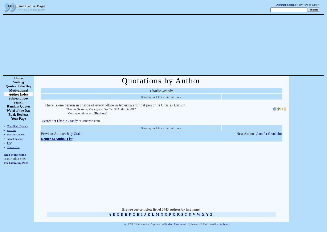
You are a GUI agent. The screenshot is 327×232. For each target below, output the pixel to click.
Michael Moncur (173, 224)
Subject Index (19, 98)
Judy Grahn (74, 133)
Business (100, 113)
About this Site (15, 138)
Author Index (18, 94)
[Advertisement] (178, 45)
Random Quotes (18, 106)
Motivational (18, 90)
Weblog (18, 82)
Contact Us (13, 147)
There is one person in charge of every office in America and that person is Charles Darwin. (115, 105)
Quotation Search (285, 4)
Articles (11, 130)
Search (19, 102)
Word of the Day (18, 110)
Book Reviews (18, 114)
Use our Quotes (15, 134)
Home (18, 78)
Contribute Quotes (17, 126)
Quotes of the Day (18, 86)
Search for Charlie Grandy (60, 121)
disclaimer (224, 224)
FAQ (9, 143)
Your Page (18, 118)
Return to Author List (57, 139)
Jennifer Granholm (269, 133)
